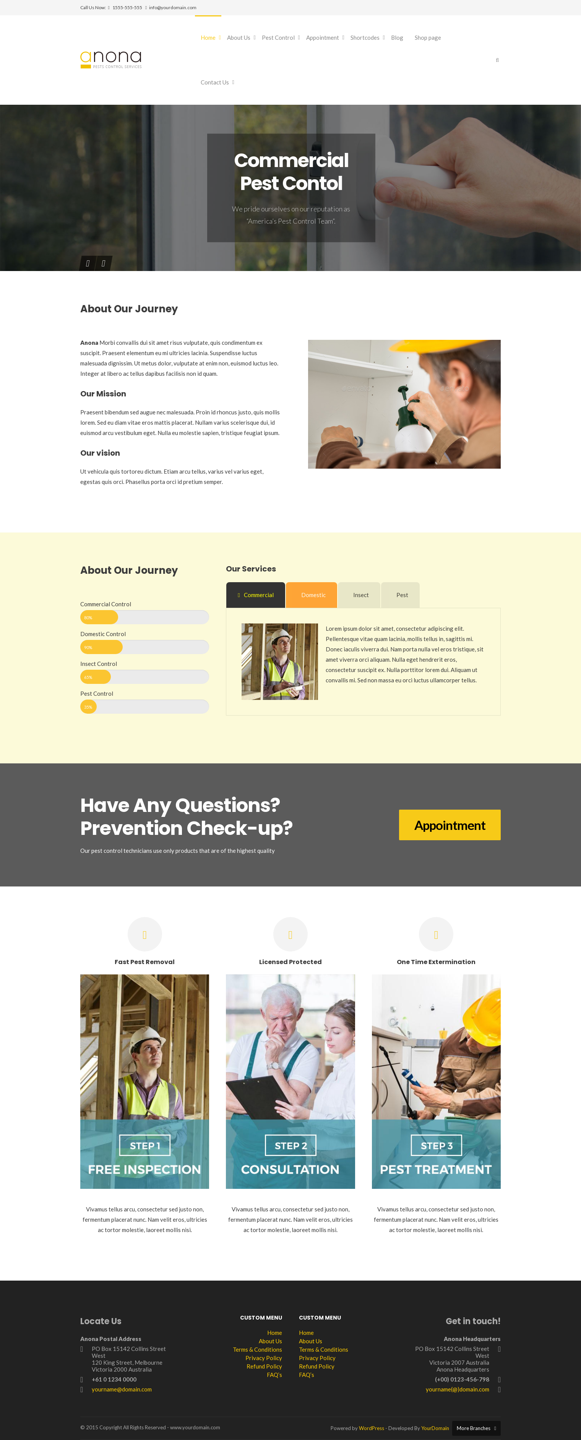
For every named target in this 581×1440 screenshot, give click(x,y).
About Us (238, 37)
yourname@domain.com (122, 1389)
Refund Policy (264, 1366)
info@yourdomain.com (172, 7)
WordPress (371, 1428)
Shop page (428, 37)
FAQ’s (274, 1374)
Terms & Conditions (257, 1349)
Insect (361, 594)
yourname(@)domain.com (457, 1389)
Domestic (313, 594)
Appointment (322, 37)
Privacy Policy (263, 1357)
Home (208, 37)
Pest (402, 594)
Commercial (255, 594)
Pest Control (278, 37)
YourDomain (435, 1428)
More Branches (473, 1428)
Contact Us (215, 82)
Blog (397, 37)
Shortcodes (365, 37)
